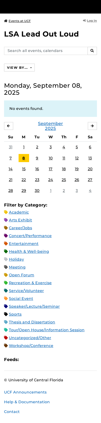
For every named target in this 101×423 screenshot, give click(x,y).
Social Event (21, 298)
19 (77, 168)
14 (11, 168)
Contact (12, 411)
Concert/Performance (30, 235)
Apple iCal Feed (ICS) (25, 359)
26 (77, 179)
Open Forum (21, 275)
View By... (18, 67)
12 (77, 158)
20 (90, 168)
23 (37, 179)
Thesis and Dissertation (32, 322)
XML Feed (53, 359)
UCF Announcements (25, 392)
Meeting (17, 267)
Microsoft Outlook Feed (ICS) (35, 359)
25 (64, 179)
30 (37, 190)
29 (24, 190)
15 (24, 168)
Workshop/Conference (31, 345)
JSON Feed (62, 359)
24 (50, 179)
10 (51, 158)
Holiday (16, 259)
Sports (15, 314)
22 (24, 179)
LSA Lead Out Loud (41, 33)
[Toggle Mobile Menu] (96, 6)
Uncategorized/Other (30, 337)
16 (37, 168)
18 (64, 168)
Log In (90, 20)
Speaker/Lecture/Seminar (34, 306)
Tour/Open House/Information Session (47, 329)
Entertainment (24, 243)
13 (90, 158)
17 (51, 168)
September (50, 123)
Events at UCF (17, 21)
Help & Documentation (27, 401)
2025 (50, 128)
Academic (19, 212)
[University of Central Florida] (41, 6)
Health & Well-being (29, 251)
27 (90, 179)
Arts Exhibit (20, 220)
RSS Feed (44, 359)
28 (10, 190)
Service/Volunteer (26, 290)
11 (63, 158)
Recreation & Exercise (30, 282)
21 (10, 179)
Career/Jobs (20, 227)
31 (10, 147)
